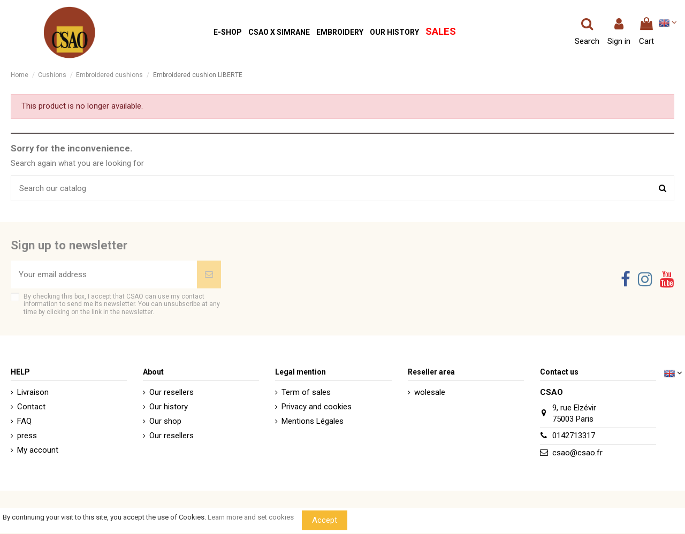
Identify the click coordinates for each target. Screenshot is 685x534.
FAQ (24, 421)
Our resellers (171, 392)
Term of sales (306, 392)
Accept (324, 520)
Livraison (33, 392)
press (27, 435)
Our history (168, 406)
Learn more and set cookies (251, 517)
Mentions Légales (312, 421)
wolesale (429, 392)
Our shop (165, 421)
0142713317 (573, 435)
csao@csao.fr (577, 452)
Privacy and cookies (316, 406)
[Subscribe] (209, 275)
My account (37, 450)
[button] (227, 32)
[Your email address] (104, 275)
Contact (31, 406)
